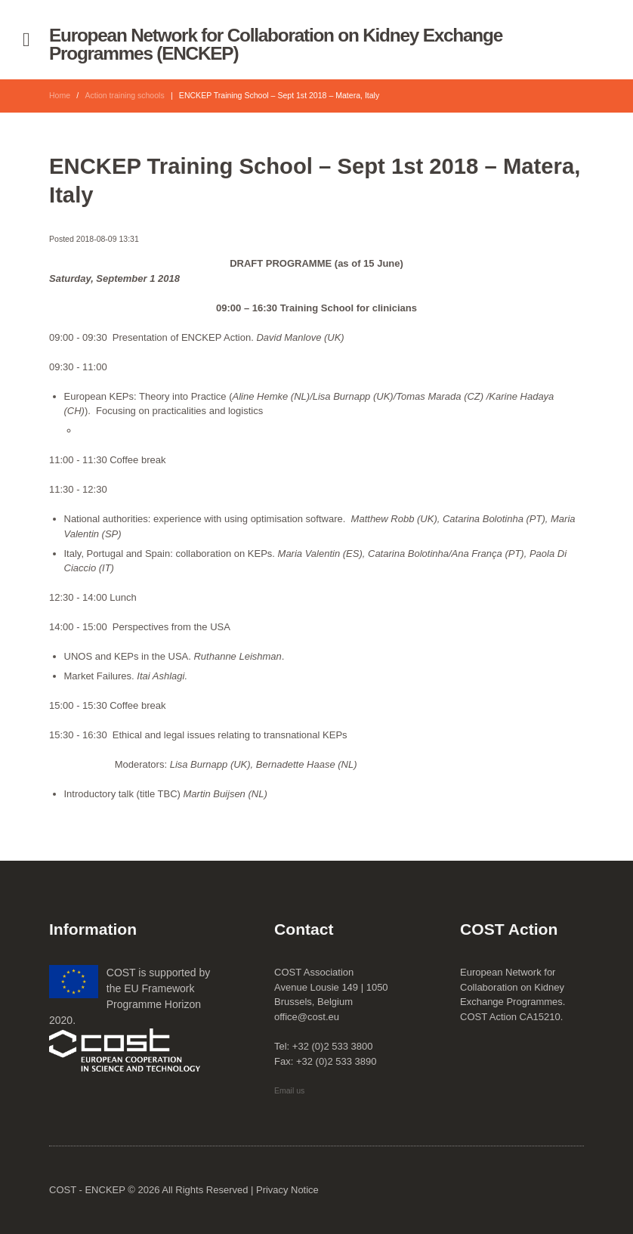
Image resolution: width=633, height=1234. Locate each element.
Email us (289, 1090)
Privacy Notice (287, 1189)
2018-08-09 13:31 (107, 238)
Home (59, 95)
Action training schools (125, 95)
